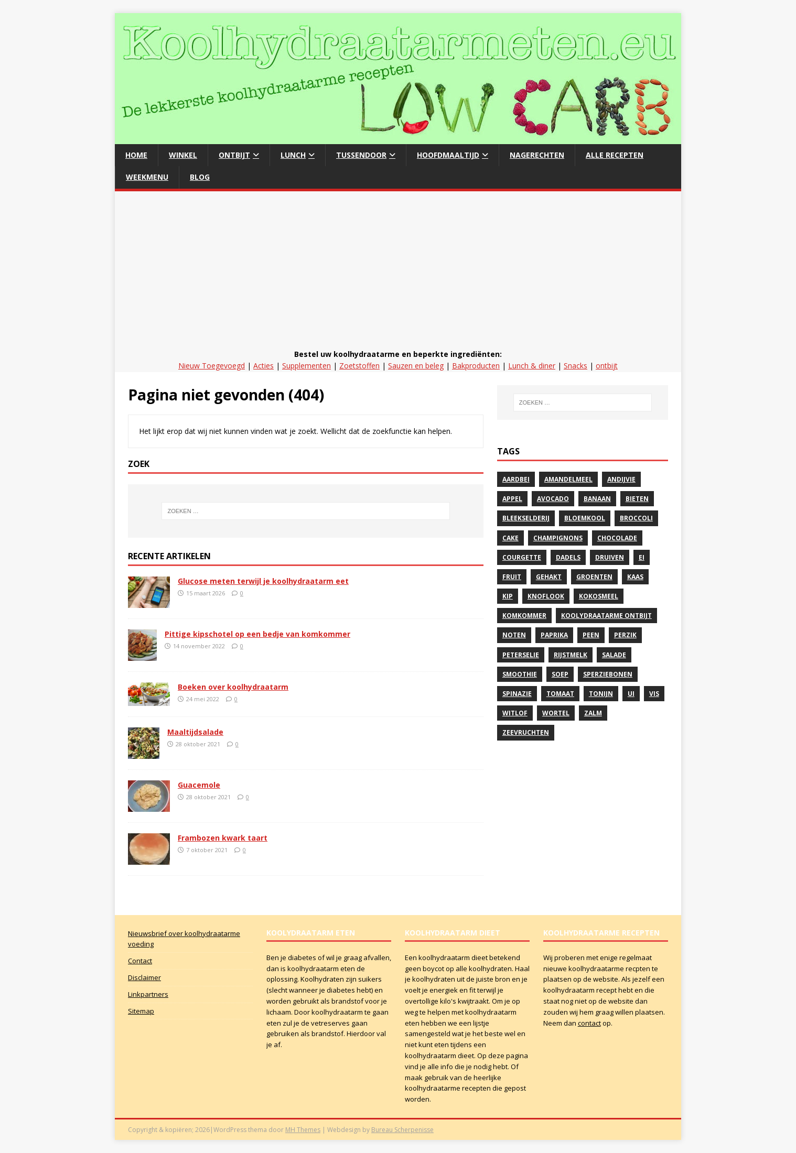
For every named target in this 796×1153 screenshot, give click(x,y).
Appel (512, 498)
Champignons (558, 538)
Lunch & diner (531, 366)
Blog (200, 177)
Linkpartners (148, 994)
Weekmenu (147, 177)
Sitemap (141, 1011)
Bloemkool (584, 518)
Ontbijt (234, 155)
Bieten (637, 498)
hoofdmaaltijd (448, 155)
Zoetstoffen (359, 366)
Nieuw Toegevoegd (211, 366)
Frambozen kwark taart (222, 838)
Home (136, 155)
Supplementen (306, 366)
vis (654, 693)
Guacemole (199, 785)
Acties (263, 366)
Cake (510, 538)
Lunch (293, 155)
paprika (554, 634)
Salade (614, 654)
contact (589, 1023)
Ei (641, 557)
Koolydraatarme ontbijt (606, 615)
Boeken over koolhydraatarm (233, 687)
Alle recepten (614, 155)
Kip (507, 596)
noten (514, 634)
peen (591, 634)
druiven (609, 557)
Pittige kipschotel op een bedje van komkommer (257, 634)
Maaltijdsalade (195, 732)
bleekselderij (526, 518)
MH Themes (302, 1129)
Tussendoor (361, 155)
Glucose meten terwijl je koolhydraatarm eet (263, 581)
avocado (553, 498)
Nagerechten (537, 155)
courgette (521, 557)
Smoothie (519, 674)
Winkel (183, 155)
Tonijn (601, 693)
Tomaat (560, 693)
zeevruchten (525, 732)
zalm (593, 713)
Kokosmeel (598, 596)
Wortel (555, 713)
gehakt (549, 576)
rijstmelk (570, 654)
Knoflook (546, 596)
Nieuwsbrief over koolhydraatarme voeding (184, 939)
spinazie (517, 693)
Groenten (594, 576)
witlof (515, 713)
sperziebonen (607, 674)
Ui (631, 693)
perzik (625, 634)
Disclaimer (144, 977)
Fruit (511, 576)
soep (560, 674)
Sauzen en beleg (416, 366)
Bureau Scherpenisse (402, 1129)
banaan (597, 498)
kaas (635, 576)
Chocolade (617, 538)
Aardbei (516, 479)
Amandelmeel (568, 479)
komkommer (524, 615)
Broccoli (636, 518)
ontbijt (607, 366)
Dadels (568, 557)
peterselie (520, 654)
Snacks (575, 366)
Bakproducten (476, 366)
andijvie (621, 479)
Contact (140, 960)
